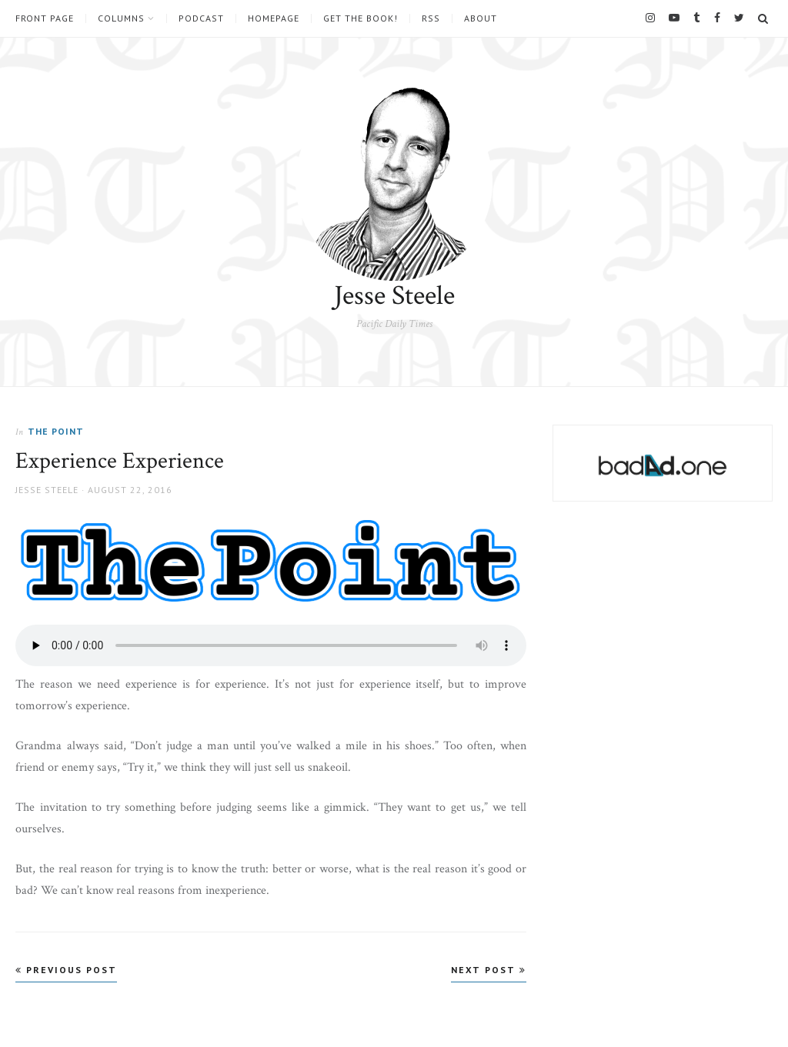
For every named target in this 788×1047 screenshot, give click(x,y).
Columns (121, 18)
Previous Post (66, 969)
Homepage (273, 18)
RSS (431, 18)
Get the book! (360, 18)
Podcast (201, 18)
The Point (56, 431)
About (480, 18)
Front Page (44, 18)
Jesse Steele (394, 296)
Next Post (488, 969)
